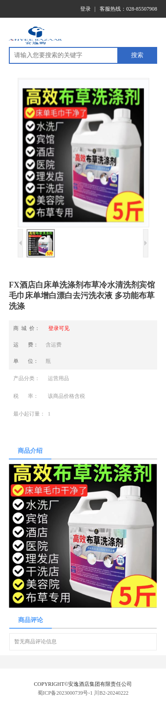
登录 (85, 9)
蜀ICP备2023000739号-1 (65, 693)
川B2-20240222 (111, 693)
